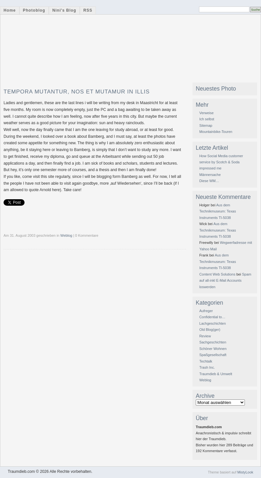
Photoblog (34, 10)
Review (205, 336)
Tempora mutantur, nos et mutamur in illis (77, 92)
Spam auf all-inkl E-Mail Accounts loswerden (225, 280)
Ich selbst (206, 119)
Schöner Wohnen (212, 349)
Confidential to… (212, 317)
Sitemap (205, 125)
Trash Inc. (207, 367)
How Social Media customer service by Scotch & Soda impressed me (221, 162)
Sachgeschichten (212, 342)
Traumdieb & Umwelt (215, 374)
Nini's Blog (64, 10)
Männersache (210, 175)
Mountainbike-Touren (215, 132)
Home (10, 10)
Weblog (66, 235)
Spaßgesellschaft (212, 355)
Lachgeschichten (212, 323)
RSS (87, 10)
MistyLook (245, 472)
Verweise (206, 113)
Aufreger (206, 311)
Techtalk (205, 361)
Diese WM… (209, 181)
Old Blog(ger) (209, 329)
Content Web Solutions (217, 274)
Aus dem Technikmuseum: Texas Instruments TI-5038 (217, 211)
